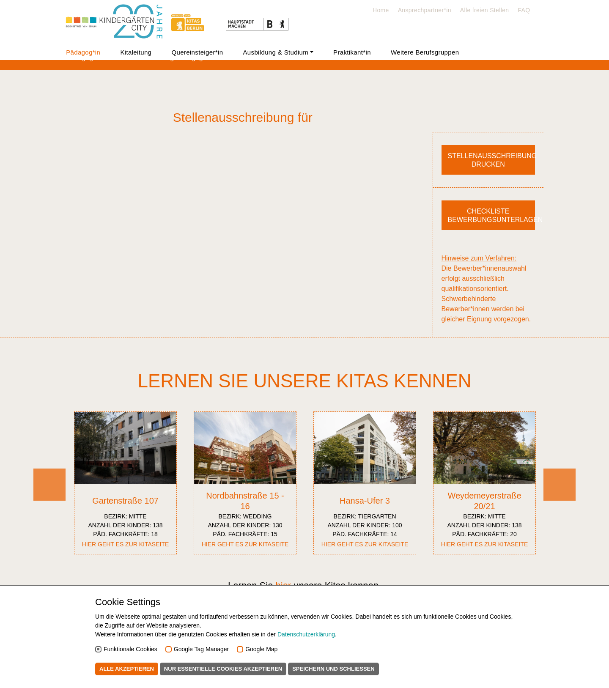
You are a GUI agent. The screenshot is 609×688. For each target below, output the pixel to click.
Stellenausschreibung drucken (491, 160)
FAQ (524, 10)
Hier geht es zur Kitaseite (125, 544)
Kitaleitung (135, 52)
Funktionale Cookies (130, 649)
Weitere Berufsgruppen (425, 52)
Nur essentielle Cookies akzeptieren (223, 669)
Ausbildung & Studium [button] (276, 52)
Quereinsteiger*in (197, 52)
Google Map (261, 649)
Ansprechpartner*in (424, 10)
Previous (49, 499)
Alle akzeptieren (126, 669)
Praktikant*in (352, 52)
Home (381, 10)
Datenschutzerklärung (306, 634)
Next (560, 499)
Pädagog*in (83, 52)
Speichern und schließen (333, 669)
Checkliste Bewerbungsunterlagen (491, 215)
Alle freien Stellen (484, 10)
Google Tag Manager (201, 649)
